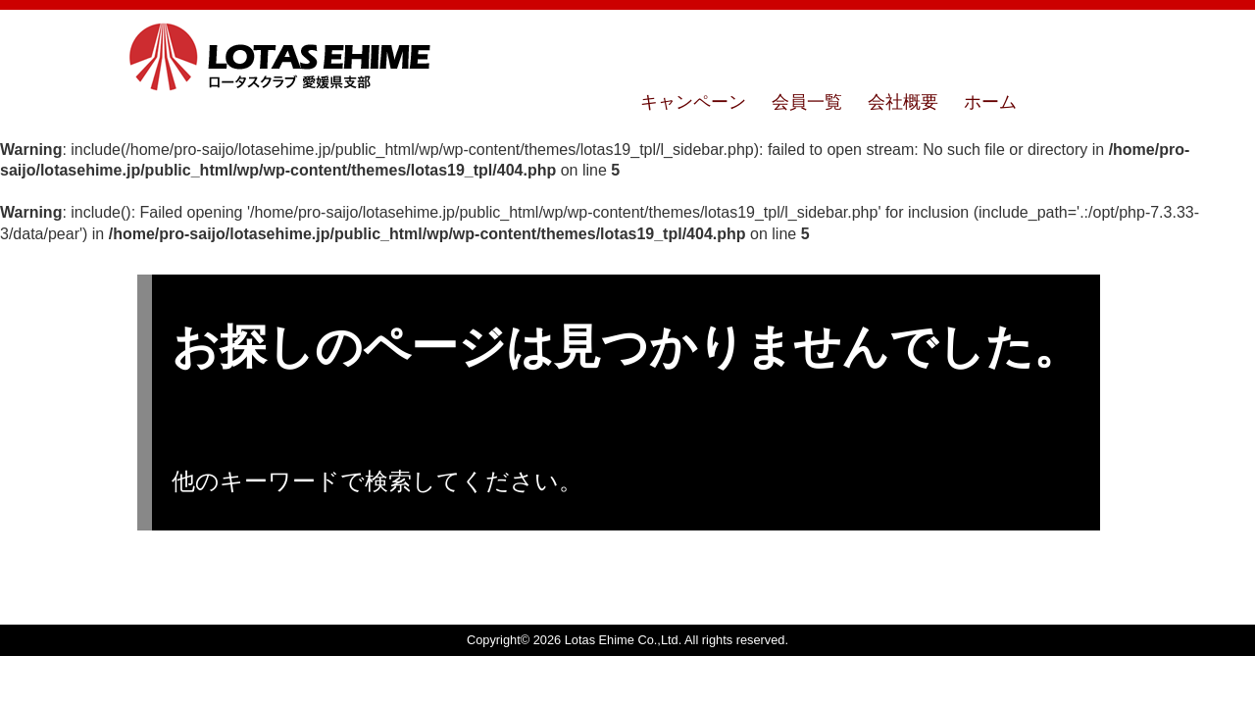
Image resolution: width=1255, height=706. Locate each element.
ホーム (990, 102)
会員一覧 (807, 102)
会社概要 (903, 102)
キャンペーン (693, 102)
